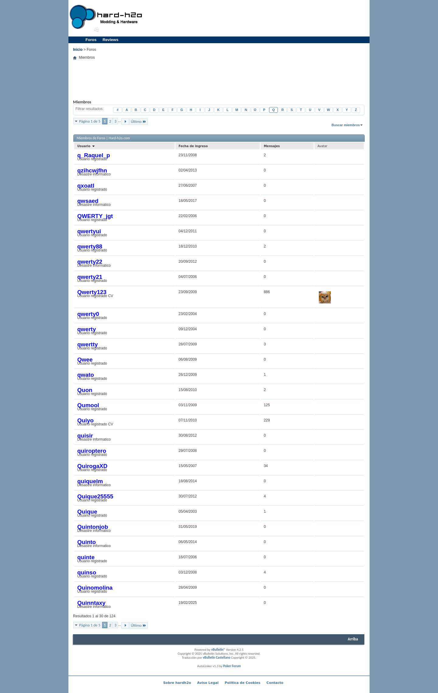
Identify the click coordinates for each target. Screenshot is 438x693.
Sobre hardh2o (177, 683)
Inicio (77, 49)
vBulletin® (218, 650)
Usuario (86, 146)
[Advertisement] (257, 18)
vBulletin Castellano (216, 658)
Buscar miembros (346, 125)
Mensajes (272, 146)
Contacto (274, 683)
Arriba (353, 639)
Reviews (110, 39)
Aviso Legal (208, 683)
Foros (90, 39)
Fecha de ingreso (193, 146)
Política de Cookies (242, 683)
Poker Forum (232, 666)
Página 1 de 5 (89, 121)
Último (138, 121)
